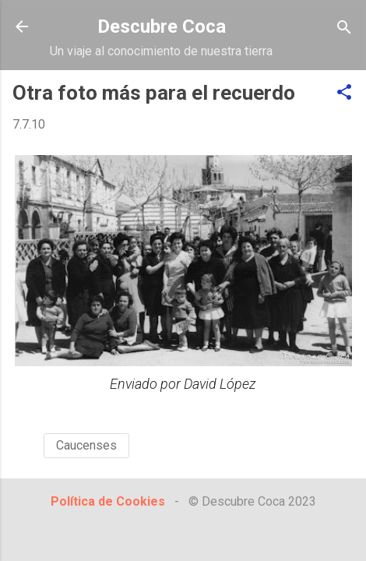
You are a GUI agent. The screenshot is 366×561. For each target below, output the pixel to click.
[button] (344, 93)
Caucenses (86, 445)
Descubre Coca (161, 26)
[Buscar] (344, 28)
